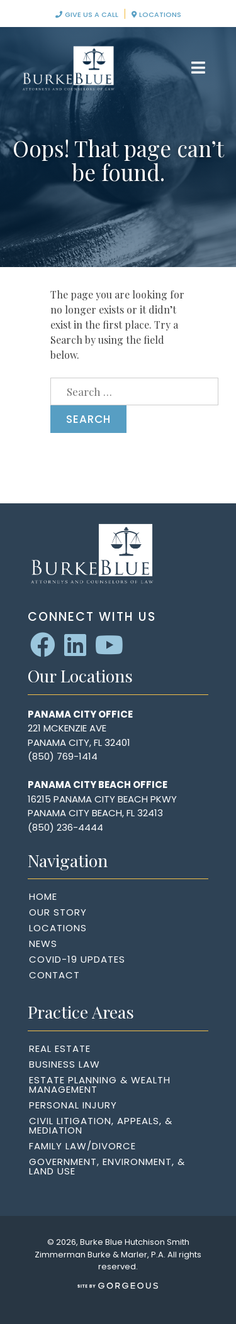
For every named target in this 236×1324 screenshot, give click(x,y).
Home (43, 896)
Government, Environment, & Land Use (107, 1166)
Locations (156, 14)
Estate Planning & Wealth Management (100, 1084)
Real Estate (60, 1048)
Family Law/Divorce (82, 1145)
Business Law (64, 1064)
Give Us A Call (86, 14)
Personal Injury (73, 1105)
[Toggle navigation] (198, 68)
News (43, 943)
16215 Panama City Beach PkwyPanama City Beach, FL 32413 (102, 806)
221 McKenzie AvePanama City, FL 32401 (79, 735)
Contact (54, 975)
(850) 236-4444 (65, 827)
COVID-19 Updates (77, 959)
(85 (36, 756)
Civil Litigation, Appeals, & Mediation (100, 1125)
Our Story (58, 912)
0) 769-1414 (71, 756)
